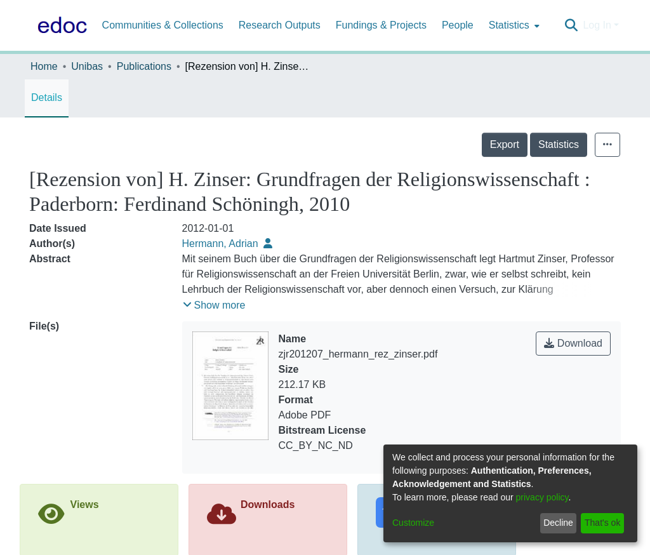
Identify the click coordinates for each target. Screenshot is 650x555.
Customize (413, 523)
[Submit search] (571, 25)
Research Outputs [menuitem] (280, 25)
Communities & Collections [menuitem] (162, 25)
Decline (558, 523)
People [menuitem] (458, 25)
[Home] (60, 25)
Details (46, 97)
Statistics (558, 144)
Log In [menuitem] (597, 25)
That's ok (602, 523)
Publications (144, 66)
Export (504, 144)
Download (573, 343)
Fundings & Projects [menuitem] (381, 25)
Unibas (87, 66)
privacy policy (542, 497)
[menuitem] (513, 25)
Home (44, 66)
